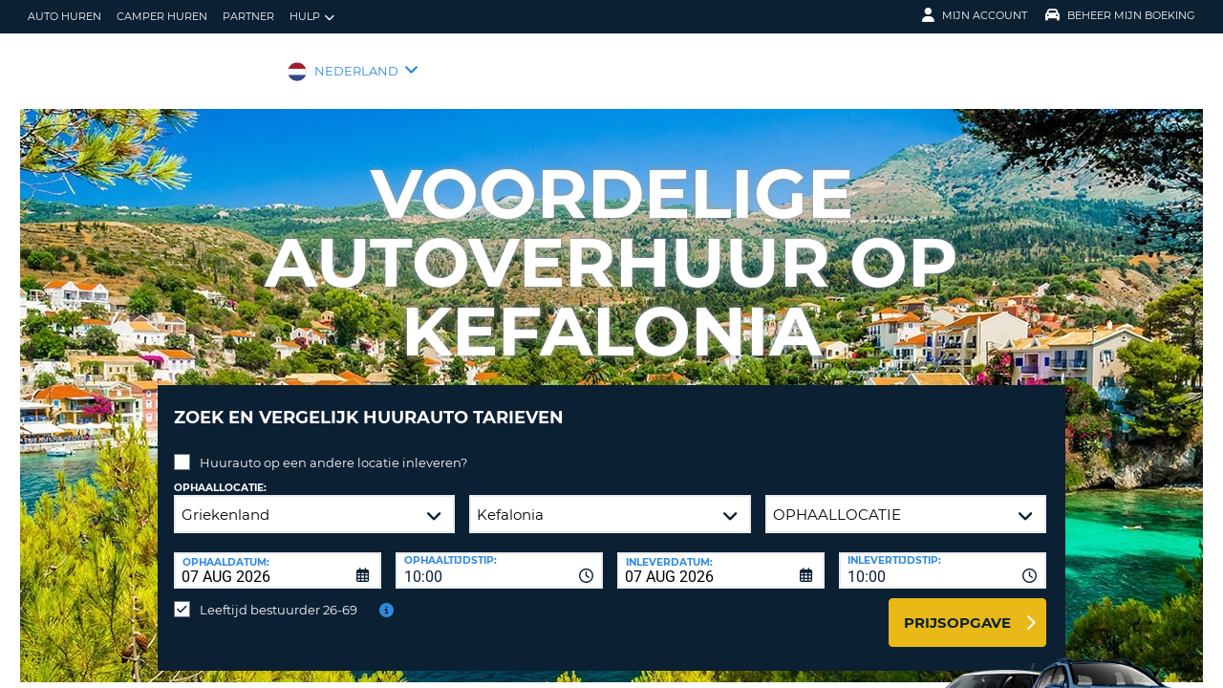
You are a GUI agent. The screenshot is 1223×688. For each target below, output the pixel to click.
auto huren (64, 16)
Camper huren (162, 16)
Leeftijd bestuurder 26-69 (278, 595)
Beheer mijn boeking (1120, 15)
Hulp (312, 17)
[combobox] (499, 556)
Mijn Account (974, 15)
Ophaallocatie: (220, 473)
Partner (248, 16)
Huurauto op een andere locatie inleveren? (333, 448)
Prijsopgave (957, 608)
